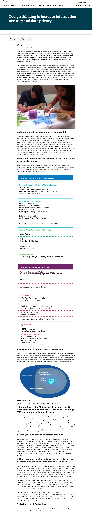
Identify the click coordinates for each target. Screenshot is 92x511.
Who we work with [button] (24, 6)
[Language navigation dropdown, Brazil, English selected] (81, 2)
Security (21, 40)
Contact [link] (61, 6)
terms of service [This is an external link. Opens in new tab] (50, 446)
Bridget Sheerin (23, 46)
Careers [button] (49, 6)
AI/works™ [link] (14, 6)
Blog (29, 40)
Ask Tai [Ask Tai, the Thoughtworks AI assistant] (87, 6)
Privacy (12, 40)
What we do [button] (5, 6)
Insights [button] (33, 6)
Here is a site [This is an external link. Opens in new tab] (21, 493)
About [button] (55, 6)
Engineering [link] (41, 6)
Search (80, 6)
